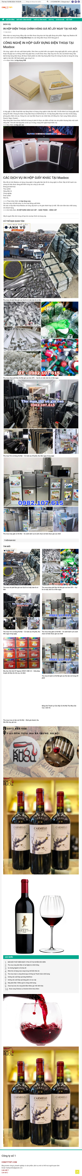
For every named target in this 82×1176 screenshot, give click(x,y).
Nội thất (69, 20)
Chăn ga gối (60, 20)
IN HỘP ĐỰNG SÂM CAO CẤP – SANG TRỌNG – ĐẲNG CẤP (37, 210)
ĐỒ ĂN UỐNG (10, 20)
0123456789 (55, 2)
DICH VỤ (51, 20)
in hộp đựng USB (20, 60)
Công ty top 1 (65, 2)
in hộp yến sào (19, 125)
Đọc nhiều (9, 957)
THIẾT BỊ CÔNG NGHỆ (40, 20)
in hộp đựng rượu (25, 201)
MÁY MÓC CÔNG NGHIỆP (24, 20)
